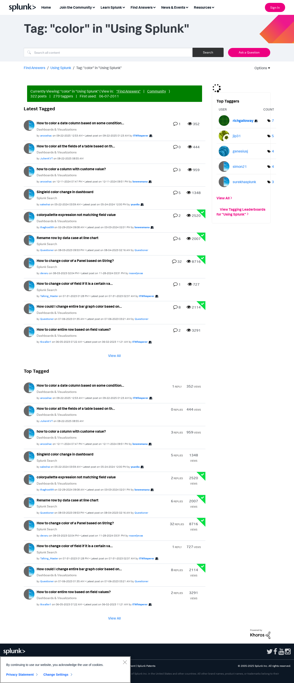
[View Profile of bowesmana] (140, 181)
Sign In (275, 7)
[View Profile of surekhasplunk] (244, 182)
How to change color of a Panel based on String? (75, 260)
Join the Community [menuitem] (76, 7)
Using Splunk (60, 67)
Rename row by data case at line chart (67, 238)
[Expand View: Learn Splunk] (123, 7)
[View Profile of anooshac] (46, 135)
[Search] (108, 52)
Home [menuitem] (46, 7)
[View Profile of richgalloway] (243, 120)
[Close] (125, 662)
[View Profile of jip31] (237, 136)
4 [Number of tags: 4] (273, 151)
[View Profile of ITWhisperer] (140, 135)
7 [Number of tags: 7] (273, 120)
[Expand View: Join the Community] (93, 7)
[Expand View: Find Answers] (154, 7)
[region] (65, 669)
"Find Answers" (128, 91)
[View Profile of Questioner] (47, 250)
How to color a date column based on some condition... (80, 123)
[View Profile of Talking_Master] (49, 296)
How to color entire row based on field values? (74, 329)
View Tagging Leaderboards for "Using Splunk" (241, 211)
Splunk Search (47, 198)
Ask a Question (249, 52)
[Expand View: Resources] (213, 7)
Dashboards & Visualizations (57, 129)
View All (114, 355)
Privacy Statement (20, 674)
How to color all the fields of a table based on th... (76, 146)
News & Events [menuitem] (173, 7)
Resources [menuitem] (202, 7)
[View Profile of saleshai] (45, 204)
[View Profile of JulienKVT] (46, 158)
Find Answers (34, 67)
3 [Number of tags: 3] (273, 182)
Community (156, 91)
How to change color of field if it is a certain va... (75, 283)
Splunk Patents (146, 665)
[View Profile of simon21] (240, 166)
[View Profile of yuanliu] (135, 204)
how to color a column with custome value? (71, 169)
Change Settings (55, 674)
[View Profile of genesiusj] (240, 151)
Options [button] (259, 68)
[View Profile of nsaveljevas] (136, 273)
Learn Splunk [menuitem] (111, 7)
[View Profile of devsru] (44, 273)
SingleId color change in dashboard (65, 192)
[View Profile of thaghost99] (47, 227)
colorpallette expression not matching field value (76, 214)
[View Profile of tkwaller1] (45, 341)
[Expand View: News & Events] (187, 7)
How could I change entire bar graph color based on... (79, 306)
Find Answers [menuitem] (142, 7)
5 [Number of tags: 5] (273, 136)
